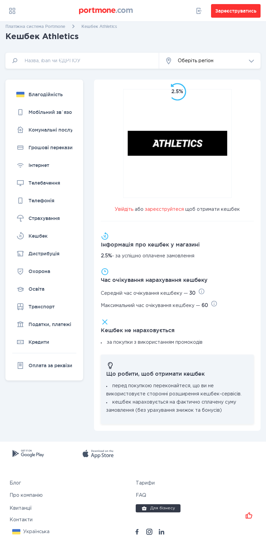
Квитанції (21, 508)
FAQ (141, 495)
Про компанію (26, 495)
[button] (210, 61)
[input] (82, 61)
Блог (15, 483)
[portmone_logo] (106, 10)
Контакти (21, 520)
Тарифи (145, 483)
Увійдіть (124, 209)
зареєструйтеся (164, 209)
